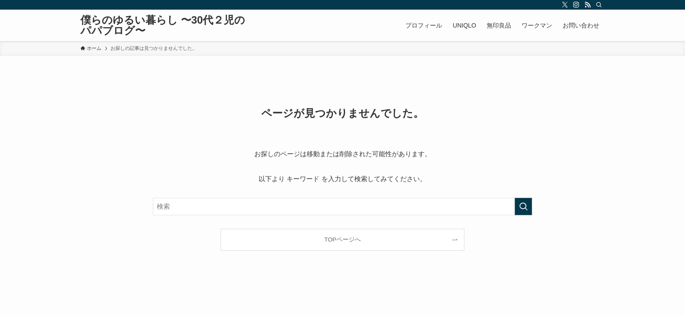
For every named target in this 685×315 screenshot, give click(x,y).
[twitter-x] (565, 5)
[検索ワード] (342, 206)
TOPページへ (342, 239)
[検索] (599, 5)
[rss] (587, 5)
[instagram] (576, 5)
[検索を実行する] (523, 206)
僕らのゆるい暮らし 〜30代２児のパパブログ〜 (162, 25)
